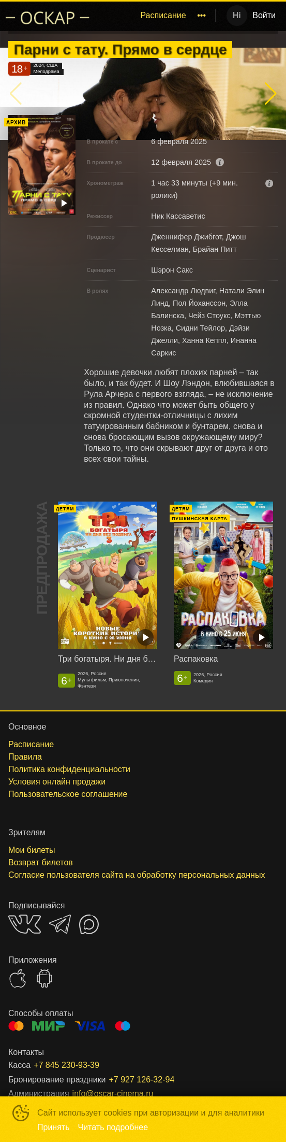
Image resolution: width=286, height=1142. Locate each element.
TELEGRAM (60, 924)
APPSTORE (17, 978)
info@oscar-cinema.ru (113, 1093)
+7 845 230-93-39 (66, 1065)
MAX (89, 924)
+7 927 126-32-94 (142, 1079)
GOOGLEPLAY (44, 978)
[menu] (155, 15)
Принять (53, 1127)
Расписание (163, 15)
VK (24, 924)
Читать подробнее (113, 1127)
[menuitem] (163, 15)
